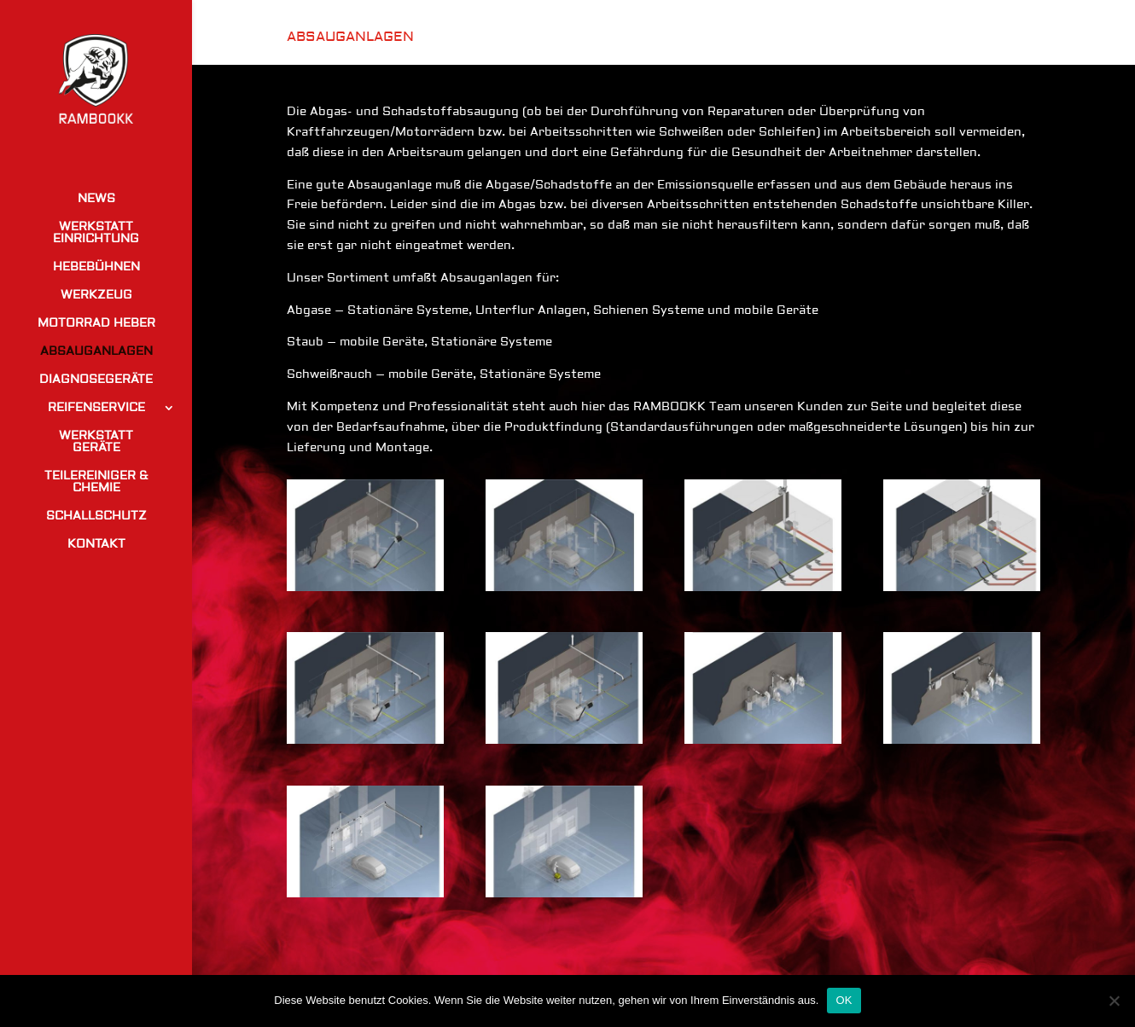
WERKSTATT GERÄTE (96, 442)
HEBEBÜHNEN (96, 268)
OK (843, 1000)
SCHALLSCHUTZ (96, 517)
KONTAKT (96, 545)
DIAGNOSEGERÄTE (96, 380)
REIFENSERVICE (96, 408)
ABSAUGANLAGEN (96, 352)
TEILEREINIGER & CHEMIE (96, 483)
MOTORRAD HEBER (96, 324)
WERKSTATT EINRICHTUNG (96, 234)
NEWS (96, 199)
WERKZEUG (96, 296)
